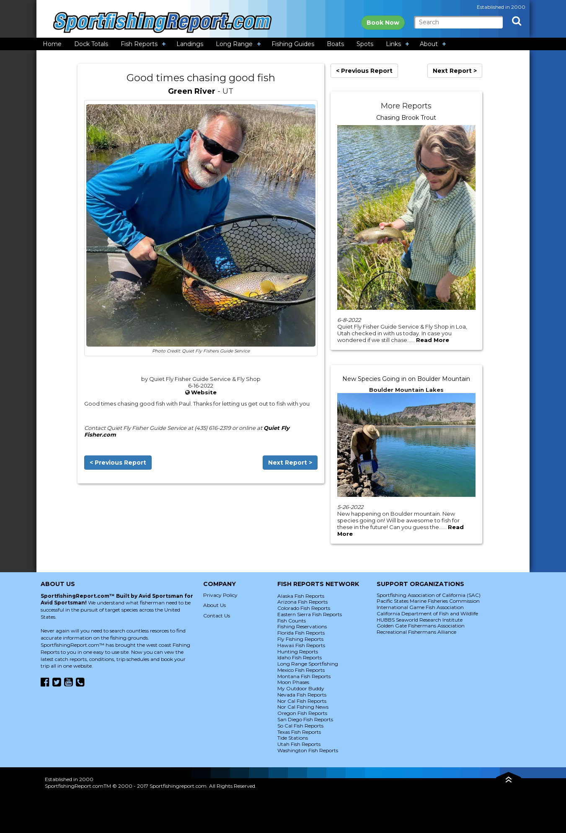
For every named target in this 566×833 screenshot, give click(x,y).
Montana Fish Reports (304, 676)
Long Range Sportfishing (307, 664)
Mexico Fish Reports (301, 670)
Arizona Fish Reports (302, 602)
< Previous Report (118, 462)
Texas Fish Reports (299, 732)
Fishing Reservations (302, 626)
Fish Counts (291, 620)
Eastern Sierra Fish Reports (309, 614)
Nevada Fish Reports (301, 695)
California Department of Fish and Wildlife (427, 613)
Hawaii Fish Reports (301, 645)
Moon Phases (293, 682)
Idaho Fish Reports (299, 657)
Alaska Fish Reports (300, 596)
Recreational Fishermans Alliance (416, 632)
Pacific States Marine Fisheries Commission (428, 601)
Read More (432, 340)
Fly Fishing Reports (300, 639)
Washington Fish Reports (307, 750)
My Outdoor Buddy (300, 688)
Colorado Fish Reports (303, 608)
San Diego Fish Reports (305, 719)
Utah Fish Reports (298, 744)
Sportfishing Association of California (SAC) (429, 595)
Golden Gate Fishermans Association (421, 625)
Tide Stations (292, 738)
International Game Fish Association (420, 607)
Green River (191, 91)
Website (204, 392)
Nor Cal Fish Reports (301, 701)
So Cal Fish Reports (300, 725)
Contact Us (216, 615)
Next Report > (290, 462)
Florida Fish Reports (301, 633)
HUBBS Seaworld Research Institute (420, 620)
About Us (214, 605)
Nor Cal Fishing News (302, 707)
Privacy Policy (220, 595)
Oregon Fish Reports (302, 713)
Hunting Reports (297, 651)
